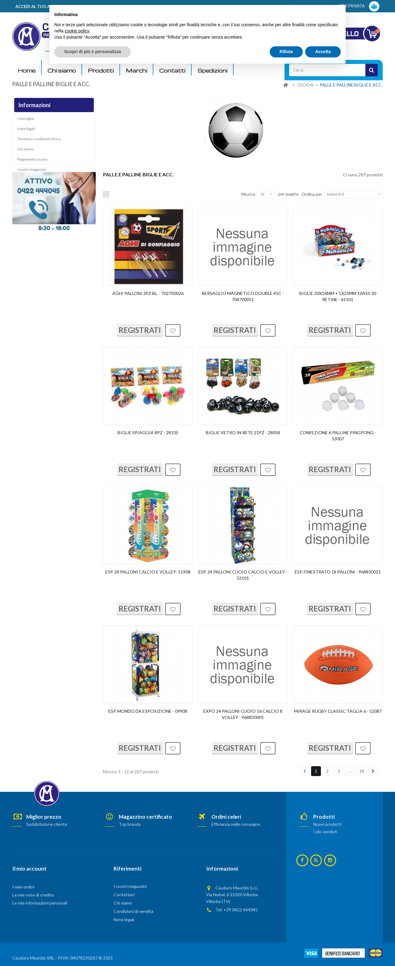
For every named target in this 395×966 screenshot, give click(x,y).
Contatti (172, 70)
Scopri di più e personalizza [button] (92, 949)
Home (26, 70)
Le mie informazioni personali (39, 902)
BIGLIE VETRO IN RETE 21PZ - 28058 (243, 432)
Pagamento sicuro (32, 161)
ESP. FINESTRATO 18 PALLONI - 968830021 (338, 571)
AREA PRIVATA (358, 6)
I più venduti (325, 831)
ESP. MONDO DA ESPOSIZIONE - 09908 (147, 711)
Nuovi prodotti (327, 824)
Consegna (25, 120)
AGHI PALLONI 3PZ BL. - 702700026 (148, 293)
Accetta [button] (323, 949)
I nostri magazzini (31, 171)
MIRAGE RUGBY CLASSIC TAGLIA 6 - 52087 (338, 711)
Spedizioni (212, 70)
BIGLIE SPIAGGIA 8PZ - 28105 (148, 432)
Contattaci (124, 894)
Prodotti (101, 70)
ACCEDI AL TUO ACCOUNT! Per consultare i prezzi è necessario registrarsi (90, 6)
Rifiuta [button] (286, 949)
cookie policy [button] (76, 928)
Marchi (136, 70)
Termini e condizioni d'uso (39, 140)
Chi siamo (62, 70)
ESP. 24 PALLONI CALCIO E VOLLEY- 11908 (147, 571)
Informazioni (34, 105)
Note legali (26, 130)
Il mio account (29, 868)
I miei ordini (23, 886)
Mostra (248, 194)
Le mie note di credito (33, 894)
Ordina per (311, 194)
